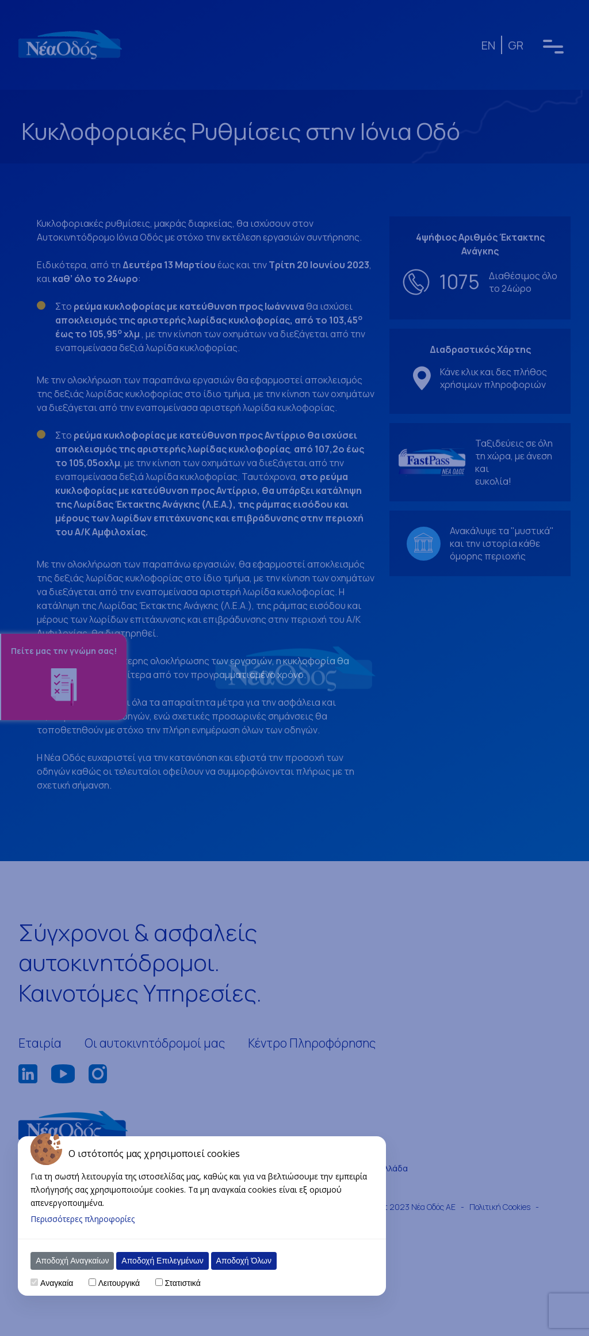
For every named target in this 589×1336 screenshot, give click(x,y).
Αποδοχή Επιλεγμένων (162, 1260)
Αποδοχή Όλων (243, 1260)
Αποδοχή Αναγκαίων (72, 1260)
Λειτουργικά (119, 1283)
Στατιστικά (182, 1283)
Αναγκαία (56, 1283)
